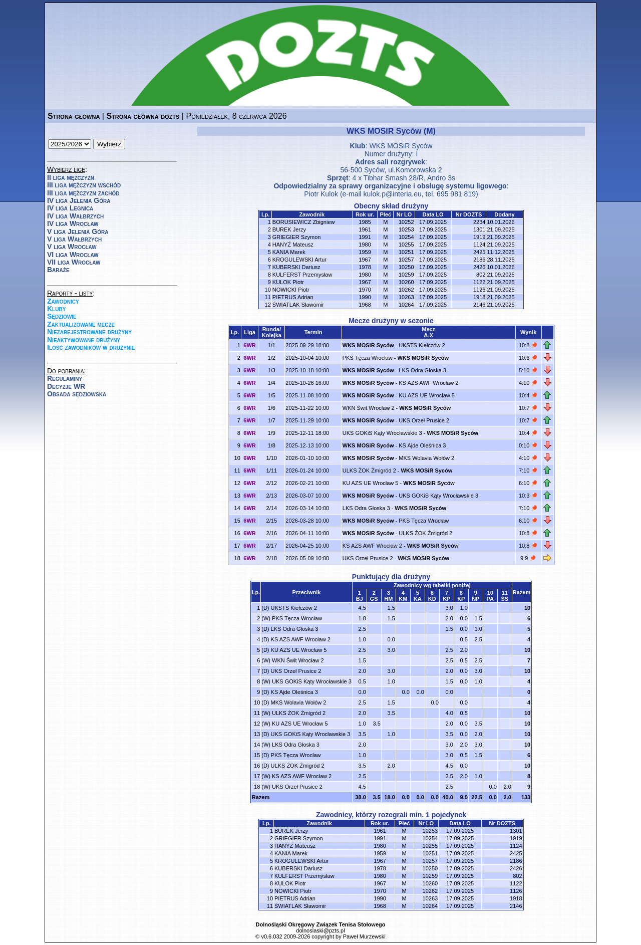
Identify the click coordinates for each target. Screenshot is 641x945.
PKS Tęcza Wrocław (368, 358)
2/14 (271, 508)
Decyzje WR (66, 386)
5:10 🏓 (528, 370)
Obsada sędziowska (76, 394)
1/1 (271, 345)
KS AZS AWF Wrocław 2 (428, 383)
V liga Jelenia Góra (77, 231)
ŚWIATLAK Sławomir (298, 305)
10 (527, 608)
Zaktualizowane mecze (81, 324)
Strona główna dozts (142, 116)
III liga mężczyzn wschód (84, 185)
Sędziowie (62, 316)
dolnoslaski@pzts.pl (320, 930)
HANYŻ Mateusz (292, 245)
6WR (249, 345)
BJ (359, 599)
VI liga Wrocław (73, 255)
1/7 (271, 420)
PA (490, 599)
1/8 (271, 445)
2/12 (271, 483)
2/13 (271, 496)
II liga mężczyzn (70, 177)
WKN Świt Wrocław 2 (369, 408)
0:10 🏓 (528, 445)
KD (432, 599)
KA (418, 599)
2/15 (271, 521)
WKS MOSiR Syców (400, 146)
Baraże (58, 270)
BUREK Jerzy (289, 229)
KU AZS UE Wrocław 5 (427, 395)
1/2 (271, 358)
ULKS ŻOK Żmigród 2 (369, 470)
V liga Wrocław (72, 247)
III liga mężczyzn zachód (83, 193)
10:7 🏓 (528, 408)
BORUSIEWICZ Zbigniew (303, 222)
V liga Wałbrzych (74, 239)
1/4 (271, 383)
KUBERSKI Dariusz (296, 267)
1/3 (271, 370)
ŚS (504, 599)
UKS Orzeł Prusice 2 (424, 420)
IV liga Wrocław (73, 223)
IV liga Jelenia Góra (78, 200)
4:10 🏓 (528, 383)
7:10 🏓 (528, 470)
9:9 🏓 (528, 558)
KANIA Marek (288, 252)
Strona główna (74, 116)
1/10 (271, 458)
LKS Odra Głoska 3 (422, 370)
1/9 (271, 433)
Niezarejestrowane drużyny (89, 332)
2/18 (271, 558)
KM (403, 599)
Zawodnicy (63, 301)
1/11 (271, 470)
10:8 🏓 (528, 345)
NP (475, 599)
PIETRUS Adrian (292, 297)
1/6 (271, 408)
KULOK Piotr (288, 282)
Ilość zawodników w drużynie (91, 347)
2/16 (271, 533)
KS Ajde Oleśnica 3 (422, 445)
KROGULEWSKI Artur (299, 260)
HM (388, 599)
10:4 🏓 (528, 395)
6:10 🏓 (528, 483)
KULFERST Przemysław (302, 275)
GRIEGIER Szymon (296, 237)
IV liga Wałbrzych (75, 216)
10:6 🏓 (528, 358)
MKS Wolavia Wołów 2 (426, 458)
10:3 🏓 (528, 496)
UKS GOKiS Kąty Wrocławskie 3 (382, 433)
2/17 (271, 546)
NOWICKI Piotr (290, 290)
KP (446, 599)
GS (374, 599)
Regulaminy (64, 378)
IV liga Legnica (70, 208)
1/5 (271, 395)
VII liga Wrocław (73, 262)
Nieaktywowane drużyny (83, 340)
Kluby (56, 309)
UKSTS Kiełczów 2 (422, 345)
